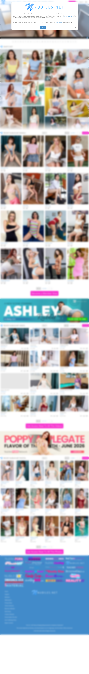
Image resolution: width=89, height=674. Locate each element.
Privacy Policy (59, 22)
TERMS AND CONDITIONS (69, 16)
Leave (75, 27)
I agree (43, 27)
